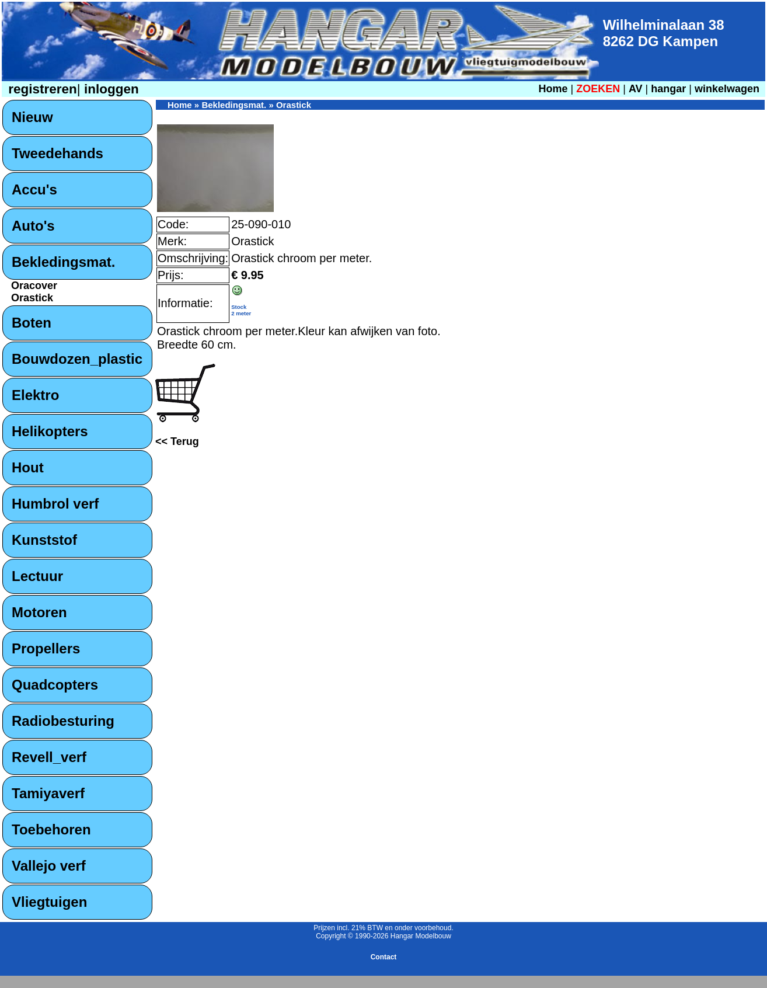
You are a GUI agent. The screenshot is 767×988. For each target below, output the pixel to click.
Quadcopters (55, 685)
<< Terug (177, 441)
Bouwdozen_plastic (77, 359)
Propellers (46, 648)
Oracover (34, 285)
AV (637, 89)
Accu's (34, 189)
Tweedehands (57, 153)
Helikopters (50, 431)
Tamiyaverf (48, 793)
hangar (668, 89)
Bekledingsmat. (63, 262)
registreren (41, 89)
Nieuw (32, 117)
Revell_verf (49, 757)
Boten (31, 323)
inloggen (110, 89)
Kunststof (44, 540)
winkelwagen (727, 89)
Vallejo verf (49, 866)
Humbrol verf (55, 504)
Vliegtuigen (49, 902)
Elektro (35, 395)
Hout (28, 467)
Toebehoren (51, 829)
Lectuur (37, 576)
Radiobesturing (63, 721)
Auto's (33, 226)
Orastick (32, 298)
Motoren (39, 612)
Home (552, 89)
